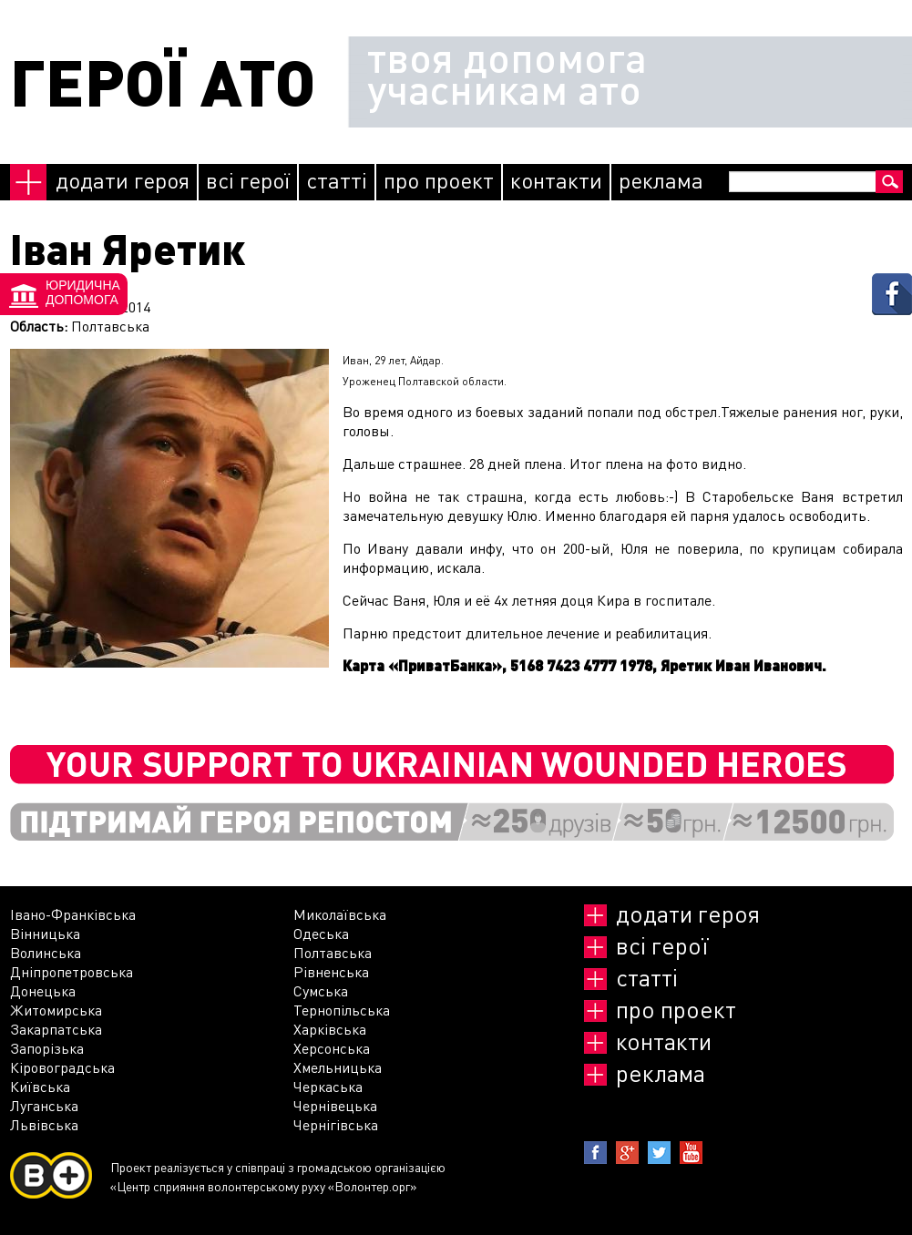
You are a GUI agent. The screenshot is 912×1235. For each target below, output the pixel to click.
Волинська (45, 952)
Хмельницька (337, 1067)
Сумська (320, 990)
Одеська (321, 933)
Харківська (329, 1028)
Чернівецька (335, 1105)
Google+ (627, 1152)
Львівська (44, 1124)
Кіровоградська (62, 1067)
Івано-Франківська (73, 914)
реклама (661, 180)
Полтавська (332, 952)
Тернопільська (341, 1009)
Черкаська (328, 1086)
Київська (40, 1086)
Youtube (691, 1152)
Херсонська (331, 1047)
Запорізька (47, 1047)
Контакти (556, 180)
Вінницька (45, 933)
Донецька (43, 990)
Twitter (659, 1152)
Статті (336, 180)
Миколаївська (339, 914)
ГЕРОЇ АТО (162, 81)
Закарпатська (56, 1028)
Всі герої (248, 180)
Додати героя (123, 180)
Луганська (44, 1105)
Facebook (595, 1152)
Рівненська (331, 971)
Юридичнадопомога (83, 292)
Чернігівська (335, 1124)
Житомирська (56, 1009)
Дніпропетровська (71, 971)
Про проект (439, 180)
